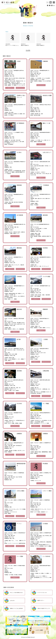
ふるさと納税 (39, 630)
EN (47, 2)
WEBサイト (10, 87)
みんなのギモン (39, 620)
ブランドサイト (17, 630)
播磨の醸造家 (16, 620)
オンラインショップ (20, 87)
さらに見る (28, 50)
